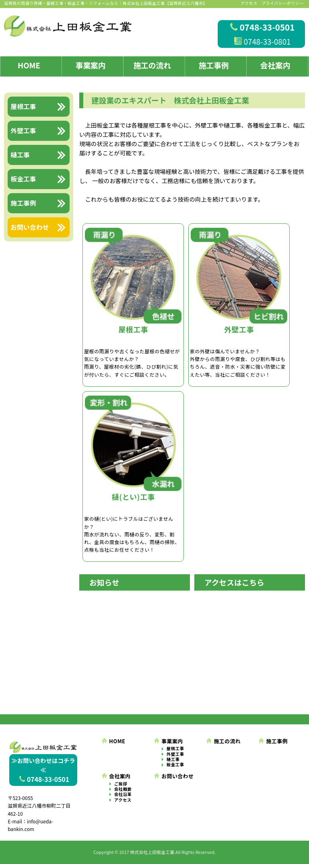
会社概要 (123, 789)
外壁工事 (175, 754)
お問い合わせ (174, 776)
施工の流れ (152, 65)
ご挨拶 (121, 784)
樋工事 (173, 759)
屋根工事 (175, 748)
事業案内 (91, 65)
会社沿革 (123, 794)
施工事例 (214, 65)
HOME (29, 65)
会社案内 (275, 65)
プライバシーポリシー (283, 3)
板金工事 (175, 764)
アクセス (249, 3)
